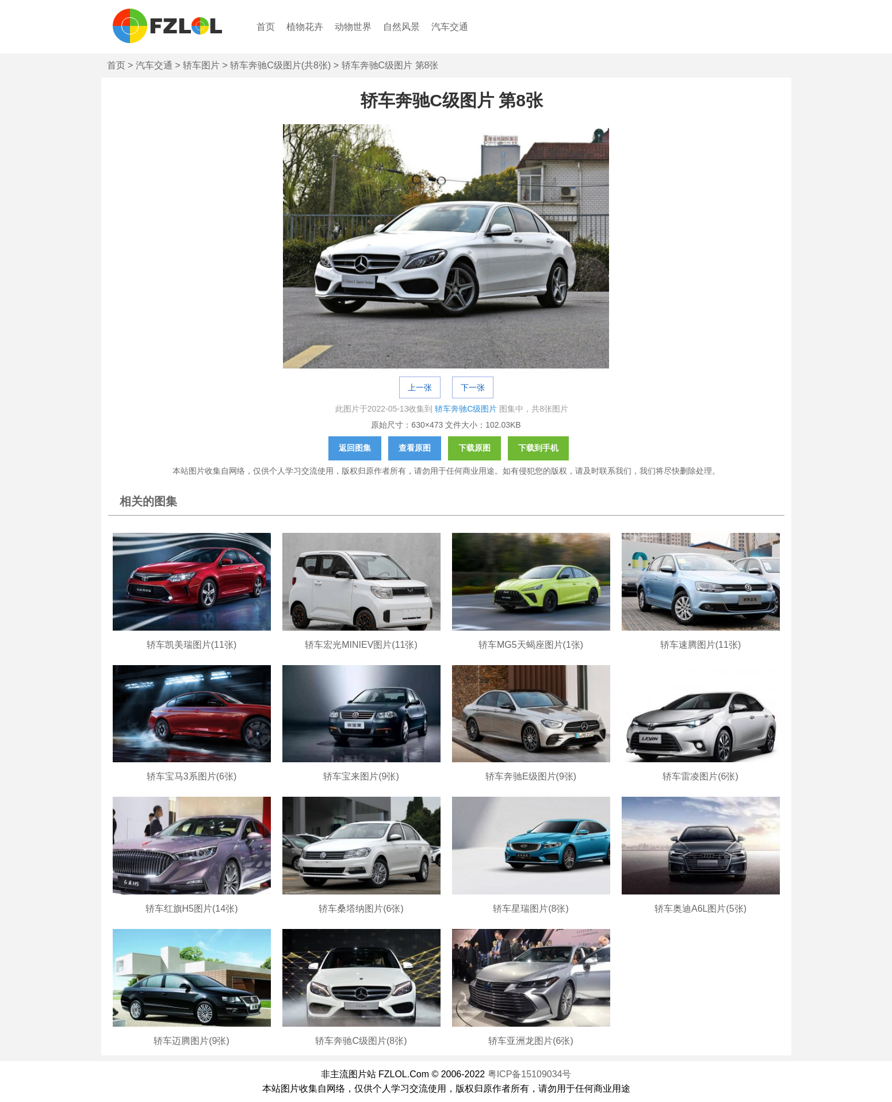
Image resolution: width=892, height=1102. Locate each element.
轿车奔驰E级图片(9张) (530, 776)
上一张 (420, 387)
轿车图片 (201, 65)
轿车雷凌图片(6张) (700, 776)
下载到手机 (538, 447)
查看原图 (415, 447)
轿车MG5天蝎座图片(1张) (530, 645)
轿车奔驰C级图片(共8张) (280, 65)
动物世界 (353, 27)
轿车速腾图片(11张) (700, 645)
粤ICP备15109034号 (530, 1074)
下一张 (473, 387)
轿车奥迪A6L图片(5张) (700, 908)
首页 (266, 27)
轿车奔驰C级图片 (466, 408)
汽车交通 (449, 27)
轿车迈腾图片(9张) (191, 1041)
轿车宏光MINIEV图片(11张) (361, 645)
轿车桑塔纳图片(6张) (361, 908)
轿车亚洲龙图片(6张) (530, 1041)
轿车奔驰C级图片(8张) (361, 1041)
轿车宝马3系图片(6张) (191, 776)
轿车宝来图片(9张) (361, 776)
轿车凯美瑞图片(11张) (191, 645)
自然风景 (401, 27)
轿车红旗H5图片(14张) (192, 908)
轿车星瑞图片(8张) (531, 908)
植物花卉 (304, 27)
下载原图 (474, 447)
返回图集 (355, 447)
